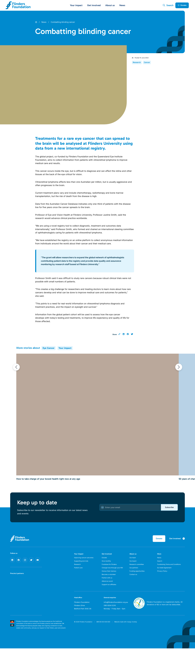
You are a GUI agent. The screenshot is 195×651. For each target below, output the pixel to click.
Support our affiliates (110, 589)
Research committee (137, 566)
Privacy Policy (162, 574)
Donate (181, 5)
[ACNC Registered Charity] (139, 612)
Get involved (107, 555)
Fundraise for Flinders (110, 566)
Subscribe (168, 508)
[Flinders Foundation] (18, 6)
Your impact (65, 349)
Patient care (78, 570)
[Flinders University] (13, 592)
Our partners (134, 570)
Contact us (133, 578)
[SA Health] (13, 582)
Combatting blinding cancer (63, 23)
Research (77, 566)
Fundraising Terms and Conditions (170, 566)
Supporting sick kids (82, 563)
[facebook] (19, 561)
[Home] (36, 23)
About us (132, 555)
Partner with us (108, 581)
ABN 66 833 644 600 (103, 626)
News (122, 5)
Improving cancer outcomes (85, 559)
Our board (133, 563)
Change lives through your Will (113, 570)
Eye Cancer (48, 349)
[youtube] (38, 561)
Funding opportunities (138, 574)
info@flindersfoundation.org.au (116, 607)
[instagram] (25, 561)
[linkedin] (12, 561)
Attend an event (108, 585)
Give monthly (107, 563)
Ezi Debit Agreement (165, 570)
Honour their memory (110, 574)
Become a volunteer (109, 578)
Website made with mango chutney (125, 626)
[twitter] (31, 561)
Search (160, 563)
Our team (133, 559)
